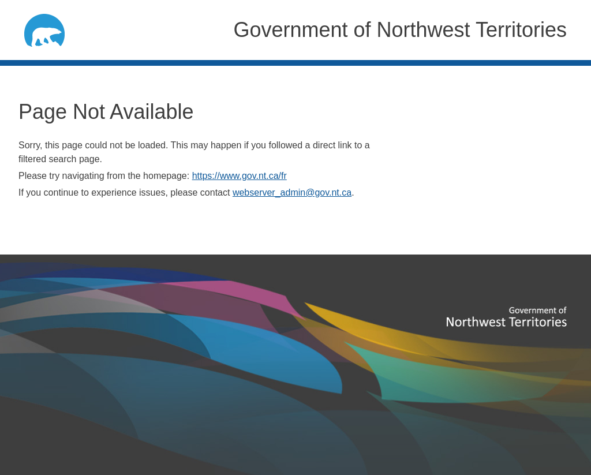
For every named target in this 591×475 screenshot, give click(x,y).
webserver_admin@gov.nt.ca (292, 192)
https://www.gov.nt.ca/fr (239, 176)
